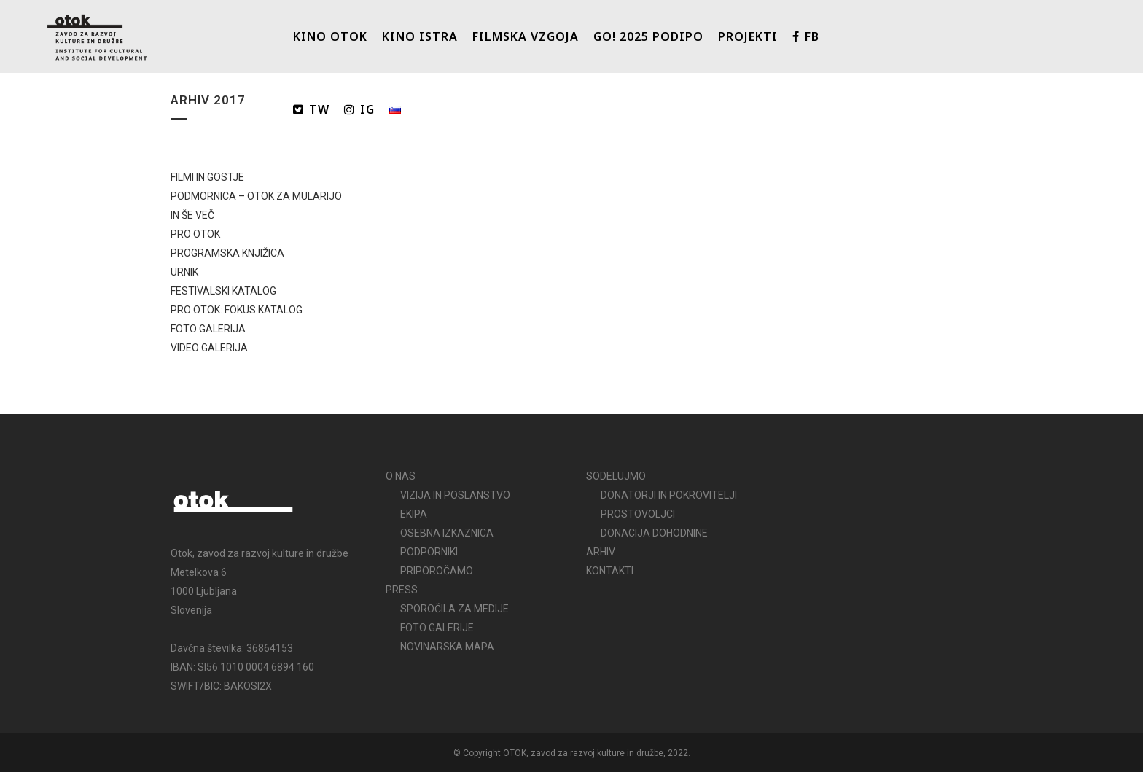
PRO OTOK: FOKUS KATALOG (237, 310)
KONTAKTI (609, 571)
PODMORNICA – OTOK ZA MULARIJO (256, 196)
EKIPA (413, 514)
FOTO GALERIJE (437, 627)
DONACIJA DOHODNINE (654, 533)
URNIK (184, 272)
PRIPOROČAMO (436, 571)
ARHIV (600, 552)
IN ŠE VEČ (192, 215)
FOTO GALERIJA (208, 329)
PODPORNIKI (429, 552)
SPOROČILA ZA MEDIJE (454, 609)
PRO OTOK (195, 234)
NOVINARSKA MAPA (447, 646)
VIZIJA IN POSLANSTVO (455, 495)
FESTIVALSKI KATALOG (223, 291)
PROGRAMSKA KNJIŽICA (227, 253)
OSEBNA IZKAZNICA (447, 533)
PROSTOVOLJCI (638, 514)
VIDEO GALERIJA (209, 348)
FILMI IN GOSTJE (207, 177)
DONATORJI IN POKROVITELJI (669, 495)
